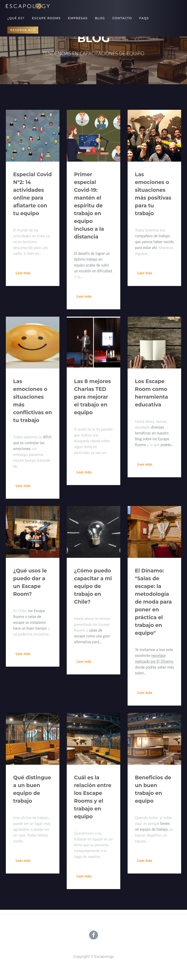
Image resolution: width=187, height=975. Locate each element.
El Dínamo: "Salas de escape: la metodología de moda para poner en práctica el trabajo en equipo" (153, 602)
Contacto (122, 18)
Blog (100, 18)
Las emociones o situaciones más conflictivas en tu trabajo (32, 400)
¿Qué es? (16, 18)
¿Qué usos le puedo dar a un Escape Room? (30, 582)
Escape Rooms (46, 18)
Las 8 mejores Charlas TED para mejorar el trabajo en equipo (92, 396)
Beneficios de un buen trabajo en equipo (153, 789)
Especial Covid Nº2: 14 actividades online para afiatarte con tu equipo (32, 193)
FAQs (144, 18)
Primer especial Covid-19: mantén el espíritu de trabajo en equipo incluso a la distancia (89, 205)
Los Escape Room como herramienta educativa (151, 393)
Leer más (23, 273)
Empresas (78, 18)
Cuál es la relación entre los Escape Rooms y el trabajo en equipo (92, 796)
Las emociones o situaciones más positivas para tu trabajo (153, 193)
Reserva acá (22, 30)
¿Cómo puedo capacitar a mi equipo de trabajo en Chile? (93, 586)
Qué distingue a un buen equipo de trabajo (32, 789)
